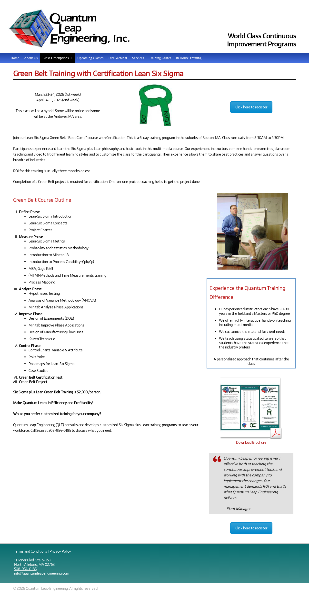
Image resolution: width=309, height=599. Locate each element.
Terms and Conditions (30, 551)
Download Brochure (251, 440)
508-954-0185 (25, 569)
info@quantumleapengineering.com (41, 573)
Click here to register (251, 107)
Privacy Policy (60, 551)
